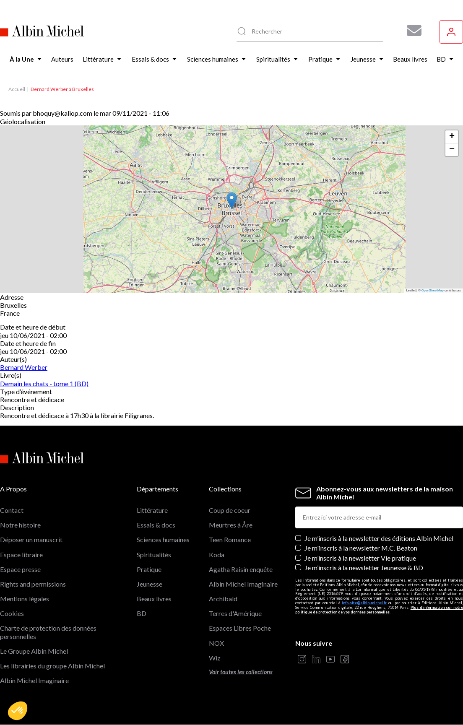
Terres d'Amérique (235, 613)
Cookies (12, 613)
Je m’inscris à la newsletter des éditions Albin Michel (378, 538)
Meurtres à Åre (230, 525)
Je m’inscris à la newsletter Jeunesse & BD (363, 568)
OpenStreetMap (432, 290)
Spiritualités (154, 555)
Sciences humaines (163, 539)
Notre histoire (20, 525)
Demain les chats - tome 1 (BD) (44, 383)
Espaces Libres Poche (240, 628)
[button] (18, 711)
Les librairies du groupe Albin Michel (52, 666)
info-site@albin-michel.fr (364, 602)
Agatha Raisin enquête (241, 569)
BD (141, 613)
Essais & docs (156, 525)
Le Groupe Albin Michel (34, 651)
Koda (216, 555)
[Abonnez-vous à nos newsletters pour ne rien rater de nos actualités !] (411, 30)
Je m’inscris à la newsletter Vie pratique (360, 558)
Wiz (215, 658)
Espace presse (20, 569)
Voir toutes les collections (241, 672)
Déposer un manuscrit (31, 539)
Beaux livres (154, 599)
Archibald (223, 599)
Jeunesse (149, 584)
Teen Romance (230, 539)
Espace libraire (21, 555)
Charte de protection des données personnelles (48, 632)
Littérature (152, 510)
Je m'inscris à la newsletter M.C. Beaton (360, 548)
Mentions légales (24, 599)
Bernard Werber (23, 367)
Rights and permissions (33, 584)
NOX (216, 643)
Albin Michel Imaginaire (34, 680)
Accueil (16, 89)
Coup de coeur (229, 510)
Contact (11, 510)
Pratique (149, 569)
